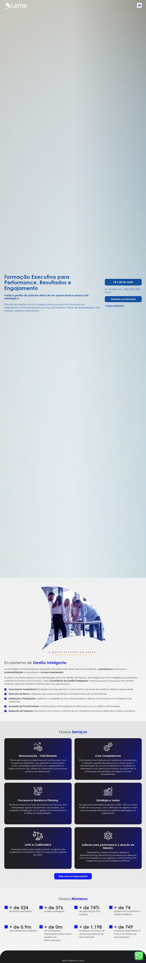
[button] (139, 5)
